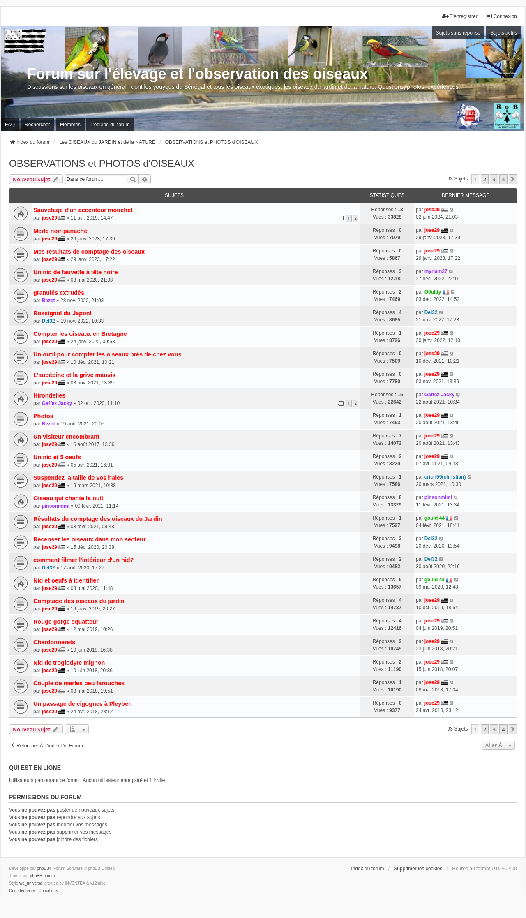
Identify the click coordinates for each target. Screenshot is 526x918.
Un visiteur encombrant (66, 436)
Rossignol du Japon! (62, 313)
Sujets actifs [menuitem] (503, 33)
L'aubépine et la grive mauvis (74, 375)
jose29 (49, 218)
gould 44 (434, 518)
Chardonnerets (54, 642)
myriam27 (436, 271)
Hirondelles (49, 395)
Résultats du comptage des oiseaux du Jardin (97, 519)
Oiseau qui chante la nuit (68, 498)
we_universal (31, 883)
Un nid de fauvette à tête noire (75, 272)
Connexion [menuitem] (501, 16)
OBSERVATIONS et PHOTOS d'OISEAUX (101, 163)
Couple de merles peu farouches (79, 683)
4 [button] (503, 179)
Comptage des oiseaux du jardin (79, 601)
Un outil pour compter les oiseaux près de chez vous (107, 354)
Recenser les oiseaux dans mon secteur (89, 539)
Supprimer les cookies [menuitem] (418, 869)
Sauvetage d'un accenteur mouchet (83, 210)
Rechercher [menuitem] (37, 124)
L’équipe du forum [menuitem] (109, 124)
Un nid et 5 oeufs (57, 457)
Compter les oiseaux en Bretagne (80, 334)
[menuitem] (22, 891)
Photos (43, 416)
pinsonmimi (55, 506)
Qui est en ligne (35, 767)
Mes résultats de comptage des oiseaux (89, 251)
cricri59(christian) (445, 477)
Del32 (48, 321)
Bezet (48, 300)
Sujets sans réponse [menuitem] (458, 33)
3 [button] (493, 179)
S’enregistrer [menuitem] (460, 16)
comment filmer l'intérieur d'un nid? (83, 560)
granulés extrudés (58, 292)
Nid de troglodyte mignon (69, 662)
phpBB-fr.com (42, 876)
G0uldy (432, 292)
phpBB (43, 868)
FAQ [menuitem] (10, 124)
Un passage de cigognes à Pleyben (82, 704)
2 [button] (484, 179)
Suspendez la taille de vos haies (78, 477)
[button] (513, 179)
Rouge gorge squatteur (65, 621)
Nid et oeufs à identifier (66, 580)
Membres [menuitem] (70, 124)
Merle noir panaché (60, 231)
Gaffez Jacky (57, 403)
